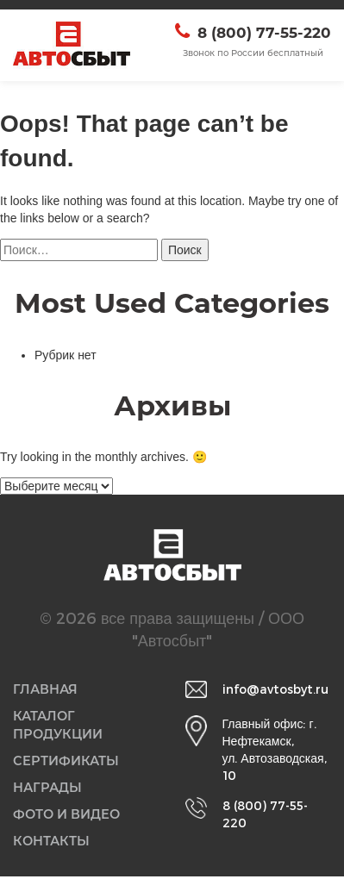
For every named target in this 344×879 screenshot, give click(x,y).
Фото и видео (67, 816)
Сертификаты (66, 763)
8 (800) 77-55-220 (264, 32)
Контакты (52, 844)
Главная (46, 690)
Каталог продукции (59, 726)
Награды (48, 790)
